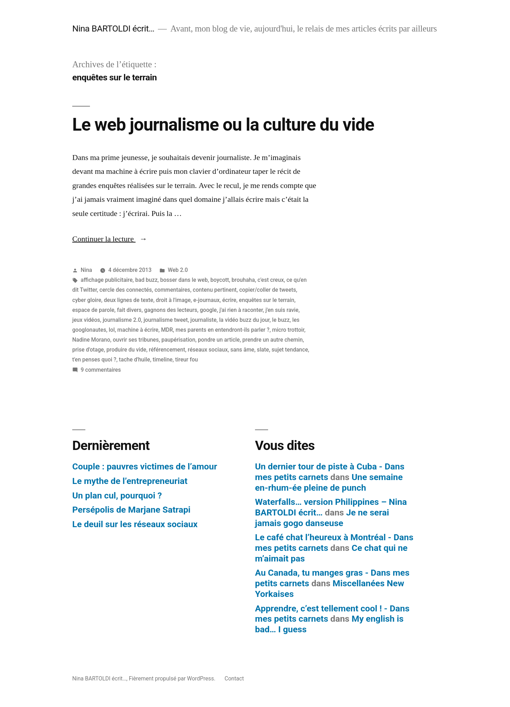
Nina (86, 270)
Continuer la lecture (109, 239)
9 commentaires (101, 369)
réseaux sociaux (208, 349)
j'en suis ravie (281, 310)
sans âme (242, 349)
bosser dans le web (184, 279)
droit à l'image (173, 300)
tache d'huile (134, 359)
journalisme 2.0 (122, 320)
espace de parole (93, 310)
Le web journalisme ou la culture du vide (223, 124)
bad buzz (146, 279)
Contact (234, 678)
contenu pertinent (215, 289)
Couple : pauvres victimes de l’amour (144, 466)
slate (263, 349)
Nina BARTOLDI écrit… (113, 28)
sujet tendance (290, 349)
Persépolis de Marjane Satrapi (131, 509)
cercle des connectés (126, 289)
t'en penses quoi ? (94, 359)
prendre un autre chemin (272, 339)
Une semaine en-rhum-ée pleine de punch (329, 482)
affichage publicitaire (106, 279)
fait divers (129, 310)
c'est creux (270, 279)
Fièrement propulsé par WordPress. (173, 678)
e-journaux (206, 300)
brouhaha (243, 279)
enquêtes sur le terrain (266, 300)
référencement (167, 349)
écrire (229, 300)
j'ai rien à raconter (241, 310)
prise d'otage (88, 349)
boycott (219, 279)
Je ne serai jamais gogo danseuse (322, 517)
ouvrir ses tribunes (136, 339)
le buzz (280, 320)
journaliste (204, 320)
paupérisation (179, 339)
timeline (162, 359)
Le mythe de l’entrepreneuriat (129, 481)
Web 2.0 (178, 270)
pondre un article (219, 339)
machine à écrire (137, 329)
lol (112, 329)
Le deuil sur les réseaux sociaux (135, 524)
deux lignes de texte (128, 300)
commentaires (172, 289)
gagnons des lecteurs (170, 310)
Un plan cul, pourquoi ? (117, 495)
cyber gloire (86, 300)
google (208, 310)
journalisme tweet (165, 320)
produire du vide (126, 349)
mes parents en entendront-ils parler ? (223, 329)
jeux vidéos (86, 320)
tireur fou (186, 359)
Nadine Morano (91, 339)
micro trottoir (288, 329)
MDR (167, 329)
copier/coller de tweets (267, 289)
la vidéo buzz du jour (244, 320)
